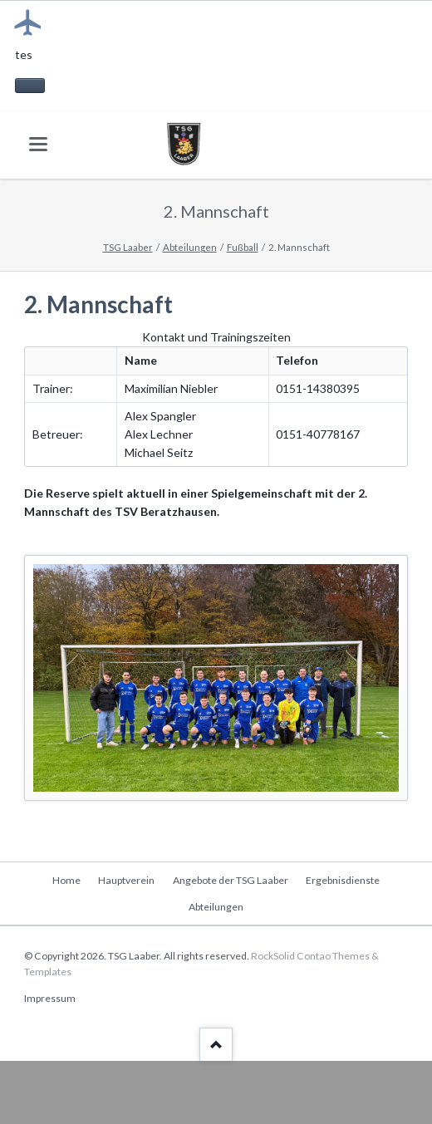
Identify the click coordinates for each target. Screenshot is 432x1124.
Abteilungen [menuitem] (216, 907)
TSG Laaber (128, 247)
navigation (38, 144)
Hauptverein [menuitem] (126, 880)
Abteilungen (190, 247)
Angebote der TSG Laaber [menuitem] (230, 880)
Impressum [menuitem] (50, 998)
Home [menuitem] (66, 880)
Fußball (242, 247)
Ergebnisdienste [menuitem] (343, 880)
